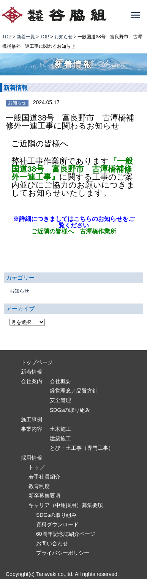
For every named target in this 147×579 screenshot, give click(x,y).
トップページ (37, 362)
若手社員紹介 (44, 477)
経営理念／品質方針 (74, 391)
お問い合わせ (52, 543)
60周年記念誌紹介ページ (65, 534)
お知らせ (17, 102)
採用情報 (31, 458)
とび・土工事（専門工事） (82, 448)
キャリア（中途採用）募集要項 (65, 505)
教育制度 (39, 486)
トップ (36, 467)
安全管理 (60, 400)
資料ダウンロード (57, 524)
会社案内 (31, 381)
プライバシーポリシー (62, 553)
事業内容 (31, 429)
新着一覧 (26, 36)
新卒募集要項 (44, 496)
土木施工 (60, 429)
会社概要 (60, 381)
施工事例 (31, 419)
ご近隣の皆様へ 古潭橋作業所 (73, 231)
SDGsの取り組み (70, 410)
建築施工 (60, 438)
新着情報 (31, 372)
